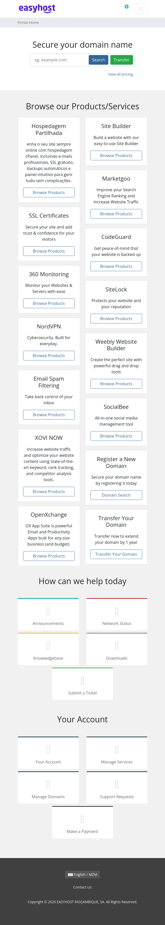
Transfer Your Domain (116, 554)
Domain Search (116, 495)
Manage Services (116, 753)
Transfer (122, 60)
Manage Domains (48, 788)
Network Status (116, 615)
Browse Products (49, 192)
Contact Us (82, 887)
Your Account (48, 753)
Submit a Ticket (82, 684)
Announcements (48, 615)
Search (98, 60)
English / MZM (82, 874)
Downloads (116, 650)
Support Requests (116, 788)
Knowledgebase (48, 650)
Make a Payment (82, 823)
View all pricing (120, 74)
